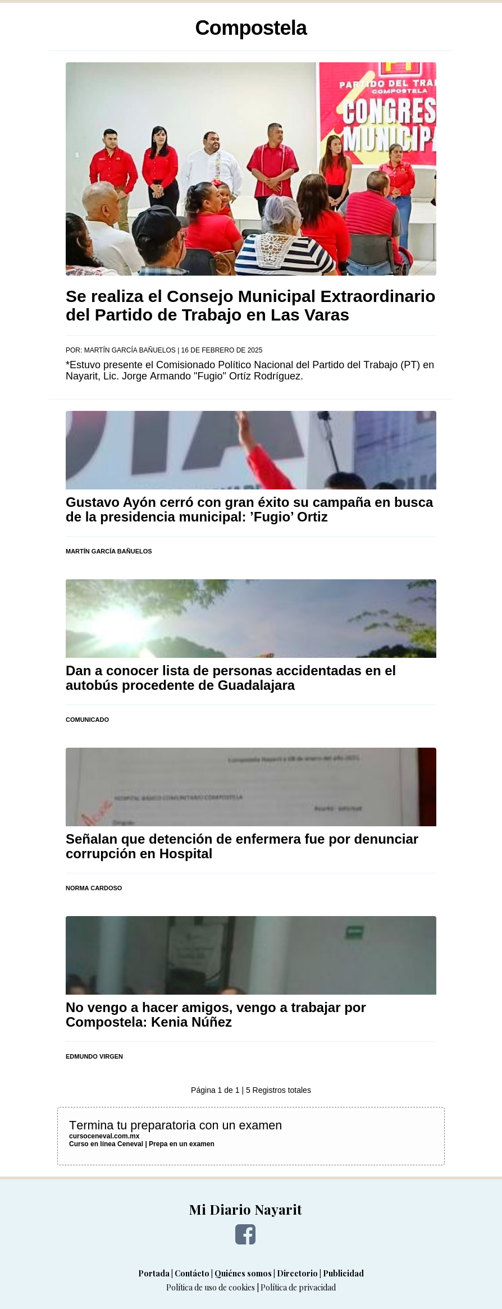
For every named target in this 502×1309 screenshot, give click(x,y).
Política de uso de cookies (210, 1287)
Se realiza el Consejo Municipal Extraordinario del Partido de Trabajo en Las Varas (251, 305)
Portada (154, 1273)
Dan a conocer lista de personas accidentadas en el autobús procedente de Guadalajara (231, 678)
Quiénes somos (243, 1273)
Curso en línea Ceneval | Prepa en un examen (142, 1144)
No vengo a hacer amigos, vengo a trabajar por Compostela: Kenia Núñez (216, 1014)
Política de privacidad (298, 1287)
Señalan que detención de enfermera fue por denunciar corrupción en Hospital (242, 846)
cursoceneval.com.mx (104, 1136)
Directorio (297, 1273)
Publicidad (343, 1273)
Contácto (192, 1273)
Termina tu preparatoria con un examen (175, 1125)
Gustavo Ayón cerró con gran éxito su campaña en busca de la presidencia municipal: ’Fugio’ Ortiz (249, 509)
